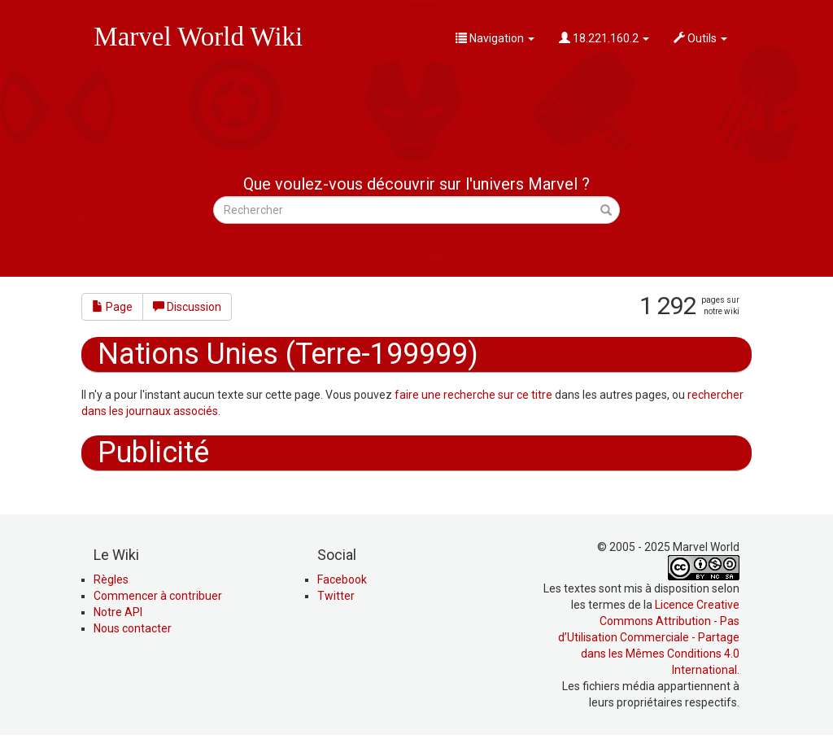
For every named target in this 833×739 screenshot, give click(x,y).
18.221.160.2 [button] (604, 38)
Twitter (336, 595)
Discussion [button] (187, 306)
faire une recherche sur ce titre (473, 394)
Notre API (118, 612)
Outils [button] (700, 38)
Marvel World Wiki (198, 36)
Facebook (342, 579)
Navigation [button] (495, 38)
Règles (111, 579)
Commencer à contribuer (158, 595)
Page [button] (112, 306)
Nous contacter (133, 628)
